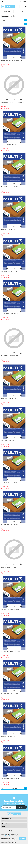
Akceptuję (22, 838)
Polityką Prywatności (6, 835)
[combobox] (14, 20)
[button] (25, 2)
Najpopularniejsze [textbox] (6, 20)
